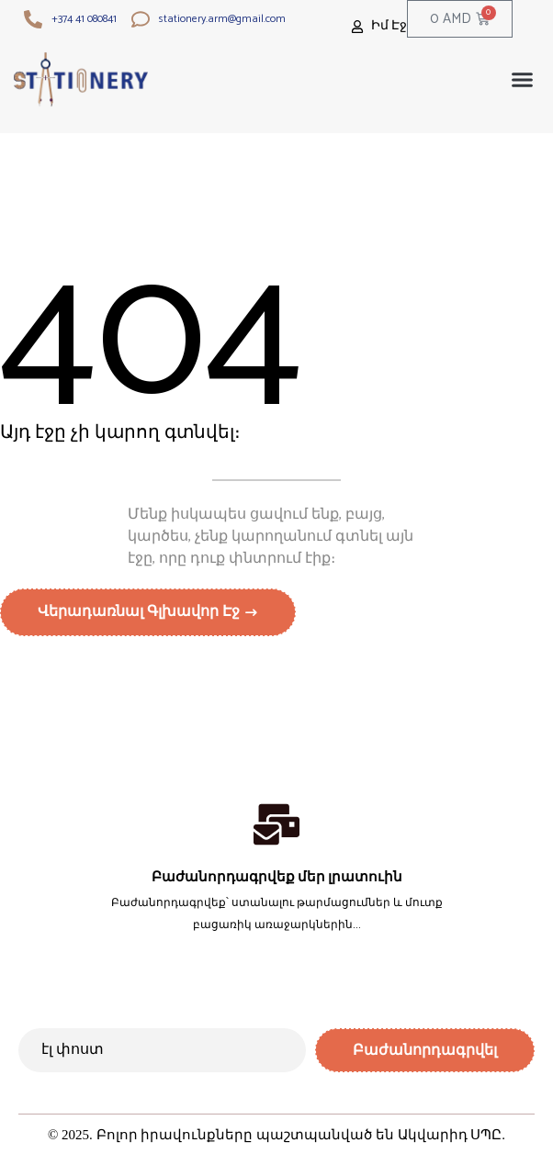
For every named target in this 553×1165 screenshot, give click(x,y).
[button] (522, 79)
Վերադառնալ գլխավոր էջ (140, 611)
